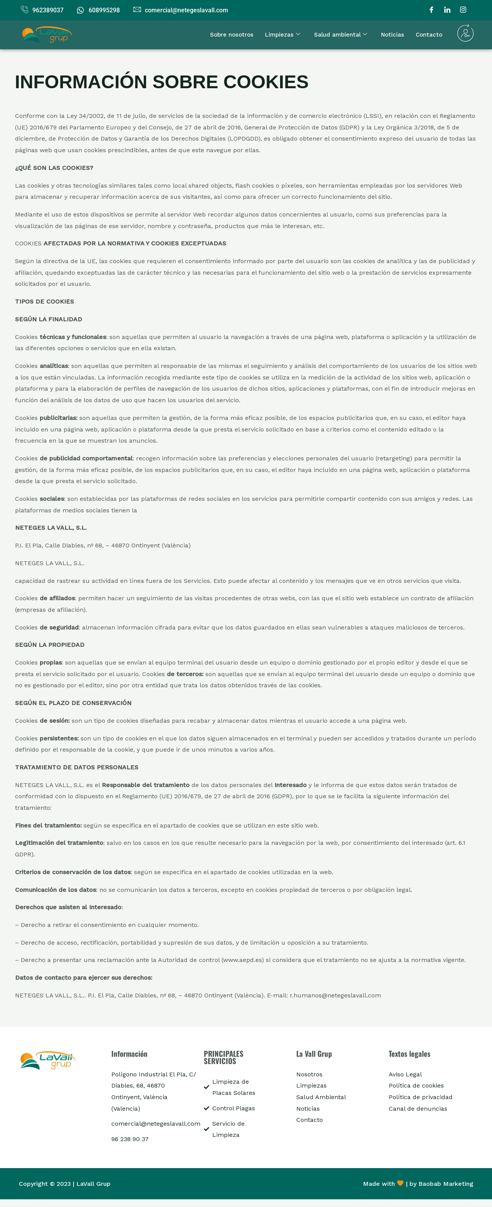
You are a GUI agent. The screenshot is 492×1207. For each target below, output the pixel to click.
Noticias (392, 34)
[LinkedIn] (447, 10)
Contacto (429, 34)
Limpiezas (282, 35)
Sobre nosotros (232, 34)
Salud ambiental (340, 35)
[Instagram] (463, 10)
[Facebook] (431, 10)
